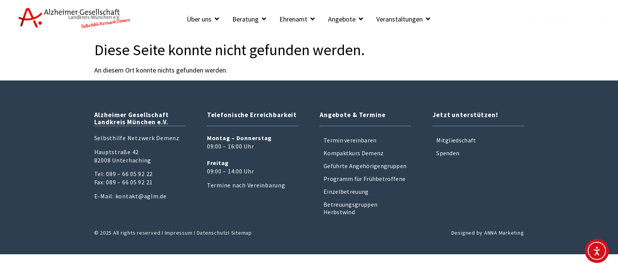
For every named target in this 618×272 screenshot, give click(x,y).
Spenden (525, 18)
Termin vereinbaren (350, 140)
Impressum (179, 232)
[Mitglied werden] (555, 19)
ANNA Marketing (504, 232)
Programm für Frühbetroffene (364, 178)
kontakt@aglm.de (141, 196)
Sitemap (241, 232)
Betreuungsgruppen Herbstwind (350, 208)
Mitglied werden (587, 18)
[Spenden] (504, 19)
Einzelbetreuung (346, 191)
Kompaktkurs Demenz (353, 153)
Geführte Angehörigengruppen (365, 166)
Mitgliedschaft (456, 140)
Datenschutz (212, 232)
